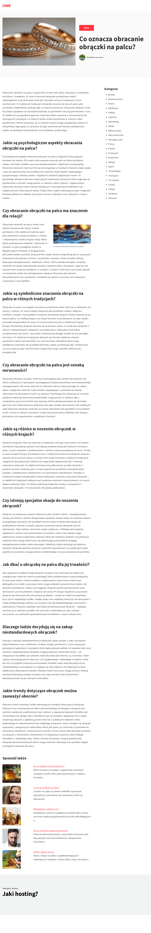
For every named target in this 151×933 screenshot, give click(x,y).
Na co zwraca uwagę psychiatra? (50, 830)
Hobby (111, 112)
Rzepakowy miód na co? (46, 809)
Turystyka (113, 180)
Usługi (111, 189)
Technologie (114, 171)
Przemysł (113, 153)
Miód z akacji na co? (43, 852)
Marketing (113, 121)
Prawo (111, 148)
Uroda (111, 184)
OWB (6, 5)
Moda (86, 28)
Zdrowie (112, 198)
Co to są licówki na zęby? (46, 787)
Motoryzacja (114, 130)
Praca (111, 144)
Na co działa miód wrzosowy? (48, 766)
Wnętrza (112, 193)
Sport (111, 166)
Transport (113, 175)
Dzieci (111, 103)
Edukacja (113, 108)
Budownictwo (115, 99)
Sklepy (111, 162)
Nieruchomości (116, 135)
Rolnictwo (113, 157)
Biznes (111, 94)
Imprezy (112, 117)
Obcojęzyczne (115, 139)
